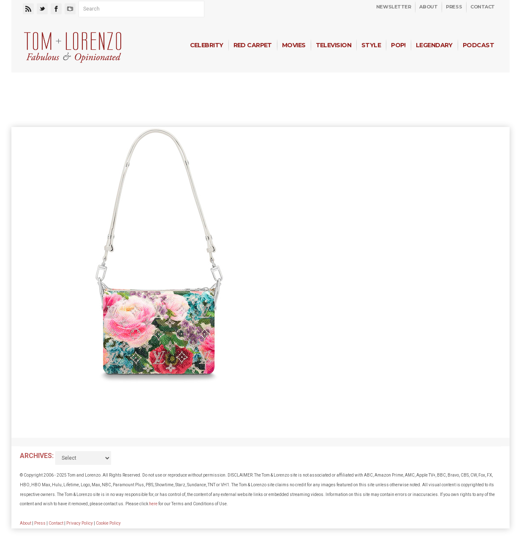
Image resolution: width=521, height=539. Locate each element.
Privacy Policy (79, 523)
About (428, 7)
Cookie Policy (108, 523)
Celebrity (206, 45)
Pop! (398, 45)
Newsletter (393, 7)
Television (333, 45)
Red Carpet (252, 45)
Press (454, 7)
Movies (294, 45)
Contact (482, 7)
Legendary (434, 45)
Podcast (478, 45)
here (153, 503)
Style (371, 45)
